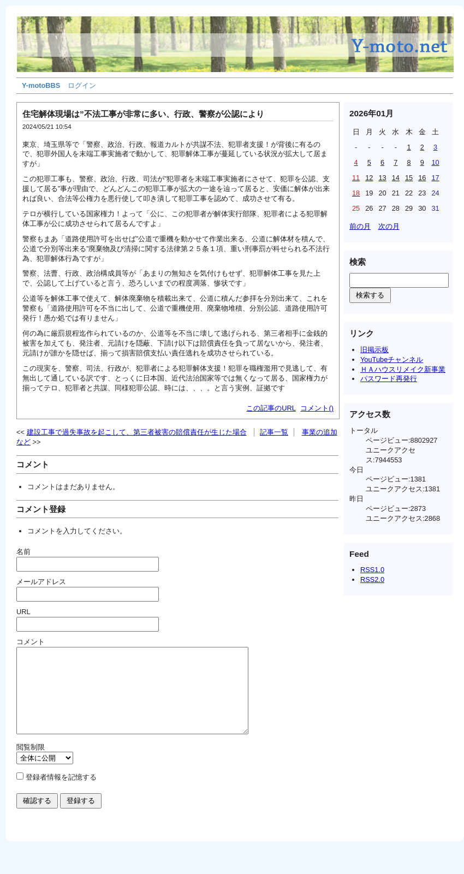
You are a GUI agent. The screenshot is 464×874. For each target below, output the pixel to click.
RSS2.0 (372, 579)
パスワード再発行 (388, 378)
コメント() (317, 408)
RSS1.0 (372, 570)
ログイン (82, 85)
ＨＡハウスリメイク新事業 (402, 369)
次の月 (389, 226)
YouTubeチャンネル (391, 359)
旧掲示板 (374, 350)
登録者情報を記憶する (61, 793)
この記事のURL (271, 408)
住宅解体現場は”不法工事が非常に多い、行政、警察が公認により (143, 113)
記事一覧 (274, 432)
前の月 (360, 226)
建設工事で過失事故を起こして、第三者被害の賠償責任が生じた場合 (137, 432)
